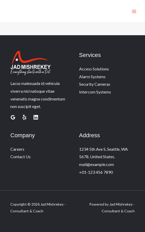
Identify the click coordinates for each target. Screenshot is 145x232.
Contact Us (20, 156)
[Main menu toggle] (134, 11)
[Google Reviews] (13, 117)
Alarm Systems (92, 76)
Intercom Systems (95, 91)
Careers (17, 149)
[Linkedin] (35, 117)
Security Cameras (94, 84)
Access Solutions (94, 68)
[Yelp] (24, 117)
